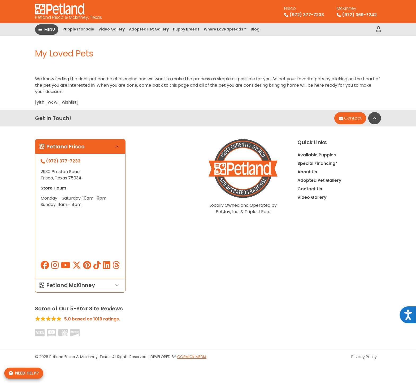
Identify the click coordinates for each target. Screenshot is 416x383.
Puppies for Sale (78, 29)
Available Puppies (316, 155)
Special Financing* (317, 163)
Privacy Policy (364, 356)
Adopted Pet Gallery (149, 29)
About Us (307, 172)
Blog (255, 29)
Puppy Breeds (186, 29)
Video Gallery (111, 29)
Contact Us (309, 189)
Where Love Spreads (223, 29)
